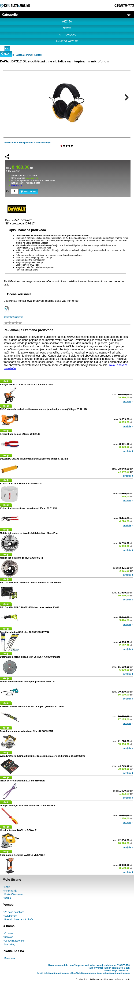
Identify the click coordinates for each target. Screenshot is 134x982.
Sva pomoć (10, 915)
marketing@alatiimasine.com (114, 973)
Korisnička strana (13, 894)
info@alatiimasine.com (56, 973)
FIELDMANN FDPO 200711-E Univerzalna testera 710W (29, 607)
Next (125, 97)
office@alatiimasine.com (83, 973)
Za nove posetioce (14, 911)
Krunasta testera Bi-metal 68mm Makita (21, 483)
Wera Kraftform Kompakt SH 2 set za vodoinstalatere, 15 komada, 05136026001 (42, 755)
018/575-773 (124, 5)
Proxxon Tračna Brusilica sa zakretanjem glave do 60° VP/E (32, 706)
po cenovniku (31, 178)
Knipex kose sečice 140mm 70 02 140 (20, 433)
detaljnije (127, 401)
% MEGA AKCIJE (67, 41)
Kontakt (8, 937)
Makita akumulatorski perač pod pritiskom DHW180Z (28, 681)
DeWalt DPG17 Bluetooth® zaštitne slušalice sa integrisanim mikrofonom (54, 61)
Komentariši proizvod (13, 317)
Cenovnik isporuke (14, 940)
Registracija (10, 890)
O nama (8, 933)
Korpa (7, 898)
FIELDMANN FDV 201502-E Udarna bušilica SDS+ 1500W (30, 582)
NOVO (67, 28)
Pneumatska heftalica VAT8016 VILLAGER (22, 854)
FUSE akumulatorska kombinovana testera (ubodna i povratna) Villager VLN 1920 (43, 409)
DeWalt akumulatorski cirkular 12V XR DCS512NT (26, 731)
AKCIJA (67, 21)
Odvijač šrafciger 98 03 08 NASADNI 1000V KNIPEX (27, 805)
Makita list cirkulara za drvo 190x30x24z (21, 557)
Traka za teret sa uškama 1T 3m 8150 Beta (22, 780)
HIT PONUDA (67, 34)
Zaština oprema (24, 55)
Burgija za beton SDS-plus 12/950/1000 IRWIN (24, 632)
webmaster (126, 979)
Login (7, 887)
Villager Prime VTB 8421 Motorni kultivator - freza (26, 384)
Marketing (9, 944)
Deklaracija (16, 185)
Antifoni (38, 55)
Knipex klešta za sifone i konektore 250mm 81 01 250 (28, 508)
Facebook (9, 958)
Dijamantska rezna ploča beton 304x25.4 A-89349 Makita (30, 656)
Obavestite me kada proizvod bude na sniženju (27, 142)
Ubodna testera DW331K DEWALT (18, 830)
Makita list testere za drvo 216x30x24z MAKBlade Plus (29, 533)
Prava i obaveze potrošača (18, 919)
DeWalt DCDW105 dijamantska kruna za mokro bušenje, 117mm (34, 458)
